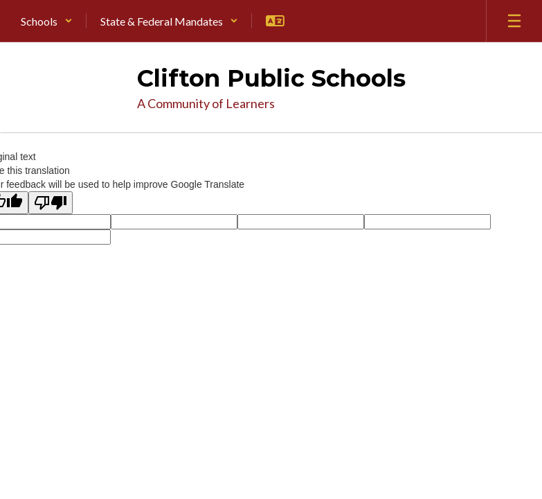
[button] (47, 21)
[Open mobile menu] (514, 21)
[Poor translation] (50, 202)
